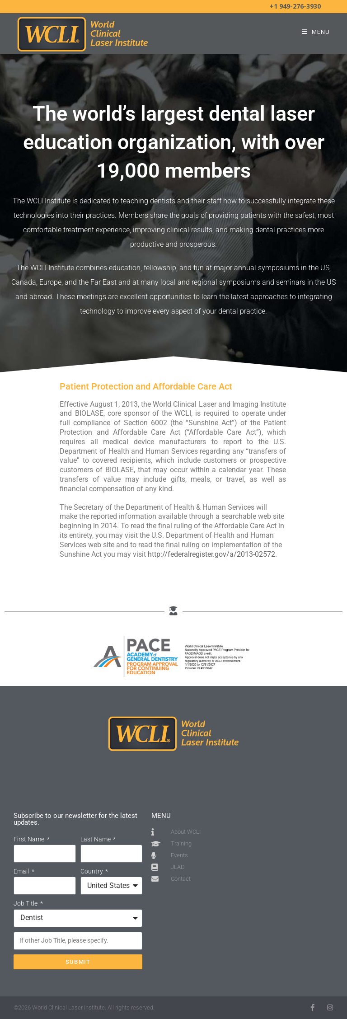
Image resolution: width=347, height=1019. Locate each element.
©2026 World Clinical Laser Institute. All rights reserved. (84, 1007)
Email (22, 871)
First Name (30, 839)
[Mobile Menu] (316, 32)
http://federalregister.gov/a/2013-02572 (211, 554)
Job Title (26, 903)
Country (92, 871)
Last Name (96, 839)
